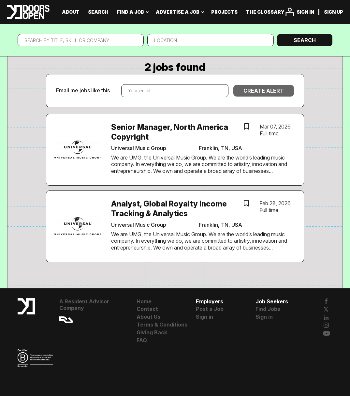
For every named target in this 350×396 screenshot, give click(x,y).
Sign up (333, 12)
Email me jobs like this (83, 90)
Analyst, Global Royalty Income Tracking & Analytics (169, 208)
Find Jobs (267, 309)
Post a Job (210, 309)
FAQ (142, 340)
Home (144, 301)
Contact (147, 309)
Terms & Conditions (162, 324)
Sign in (305, 12)
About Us (148, 316)
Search (305, 40)
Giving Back (152, 332)
